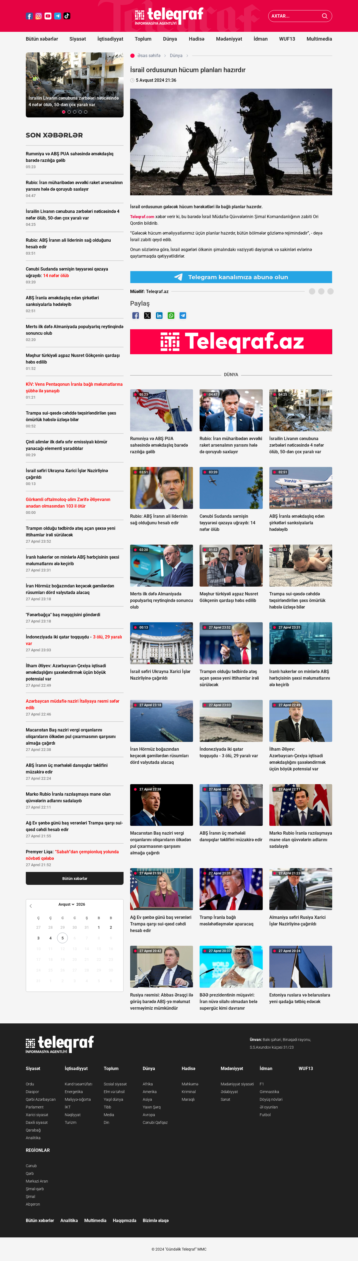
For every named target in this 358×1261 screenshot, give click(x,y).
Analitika (33, 1138)
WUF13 (287, 39)
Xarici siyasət (37, 1115)
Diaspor (32, 1092)
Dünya (170, 39)
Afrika (148, 1084)
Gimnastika (269, 1092)
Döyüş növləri (271, 1099)
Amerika (150, 1092)
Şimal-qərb (35, 1189)
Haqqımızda (124, 1220)
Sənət (225, 1099)
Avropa (149, 1115)
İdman (261, 39)
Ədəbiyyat (229, 1092)
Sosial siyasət (115, 1084)
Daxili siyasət (37, 1122)
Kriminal (189, 1092)
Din (106, 1122)
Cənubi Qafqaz (155, 1122)
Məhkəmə (190, 1084)
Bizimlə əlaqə (156, 1220)
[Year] (84, 904)
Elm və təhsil (114, 1092)
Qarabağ (33, 1130)
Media (109, 1115)
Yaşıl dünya (113, 1099)
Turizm (70, 1122)
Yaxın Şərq (152, 1107)
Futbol (265, 1115)
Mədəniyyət (229, 39)
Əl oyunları (269, 1107)
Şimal (30, 1196)
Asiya (147, 1099)
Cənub (31, 1166)
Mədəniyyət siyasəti (237, 1084)
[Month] (65, 904)
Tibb (107, 1107)
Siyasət (77, 39)
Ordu (30, 1084)
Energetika (74, 1092)
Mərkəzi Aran (37, 1181)
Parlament (35, 1107)
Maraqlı (188, 1099)
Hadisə (197, 39)
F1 (262, 1084)
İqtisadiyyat (110, 39)
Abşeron (33, 1204)
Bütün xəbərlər (42, 39)
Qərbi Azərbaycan (41, 1099)
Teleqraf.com (142, 216)
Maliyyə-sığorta (78, 1099)
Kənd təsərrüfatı (78, 1084)
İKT (68, 1107)
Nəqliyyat (73, 1115)
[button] (63, 112)
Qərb (30, 1173)
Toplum (143, 39)
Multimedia (319, 39)
